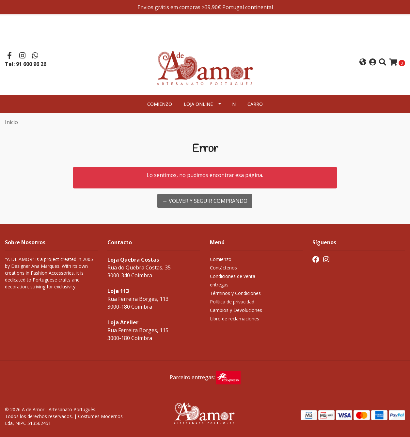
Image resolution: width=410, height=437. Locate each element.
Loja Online (198, 104)
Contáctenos (223, 268)
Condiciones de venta (232, 276)
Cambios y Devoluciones (236, 310)
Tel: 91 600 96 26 (25, 64)
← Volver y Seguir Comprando (204, 200)
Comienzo (159, 104)
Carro (255, 104)
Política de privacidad (232, 302)
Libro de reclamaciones (234, 319)
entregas (219, 285)
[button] (362, 62)
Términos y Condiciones (235, 293)
